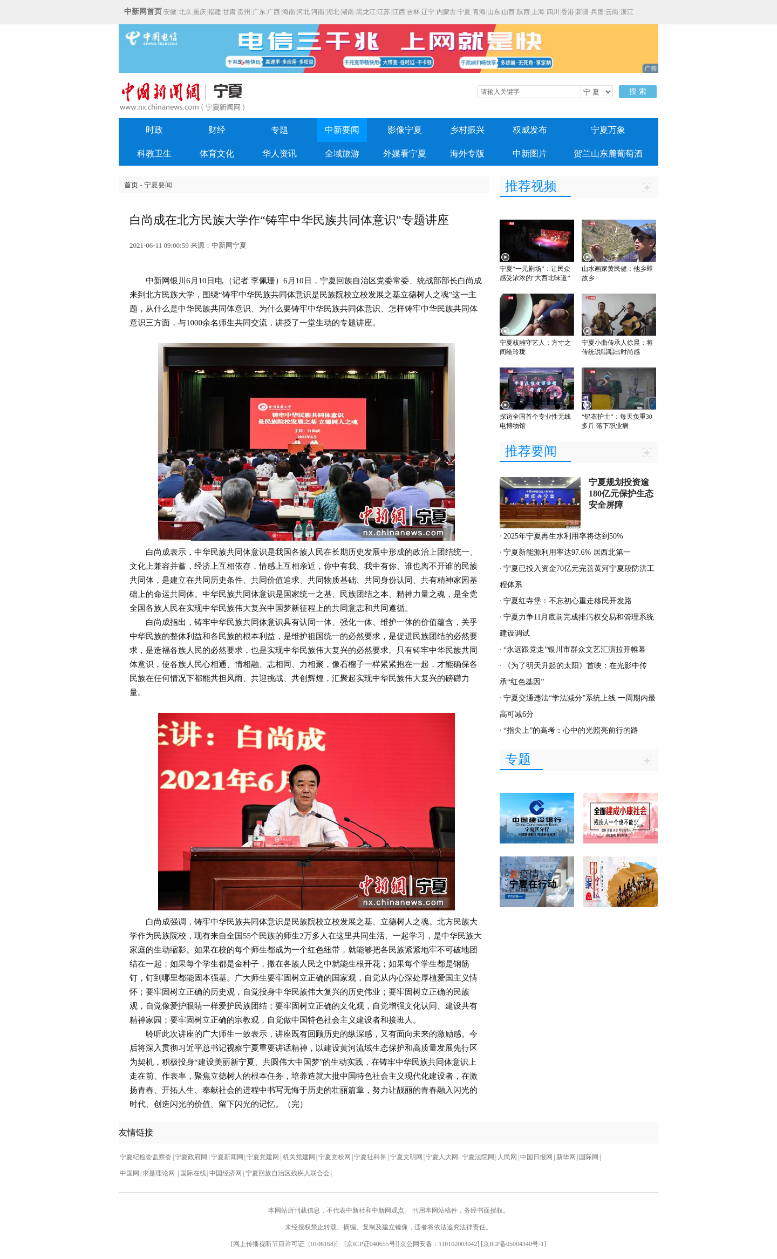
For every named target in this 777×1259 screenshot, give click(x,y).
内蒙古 (446, 12)
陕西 (523, 12)
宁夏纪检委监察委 (146, 1157)
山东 (493, 12)
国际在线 (193, 1173)
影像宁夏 (404, 129)
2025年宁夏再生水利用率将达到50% (563, 536)
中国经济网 (225, 1173)
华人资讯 (279, 153)
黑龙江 (366, 12)
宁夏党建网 (263, 1157)
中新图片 (530, 153)
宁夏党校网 (334, 1157)
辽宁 (427, 12)
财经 (217, 129)
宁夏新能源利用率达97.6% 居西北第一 (567, 552)
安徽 (169, 12)
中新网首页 (143, 12)
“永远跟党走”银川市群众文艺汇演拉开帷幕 (574, 649)
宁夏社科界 (370, 1157)
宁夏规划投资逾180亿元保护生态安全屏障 (621, 493)
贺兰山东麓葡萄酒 (608, 153)
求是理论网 (159, 1173)
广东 (259, 12)
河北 (303, 12)
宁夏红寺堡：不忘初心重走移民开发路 (567, 601)
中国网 (129, 1173)
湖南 (347, 12)
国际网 (588, 1157)
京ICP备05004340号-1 (513, 1244)
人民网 (507, 1157)
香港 (567, 12)
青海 (479, 12)
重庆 (199, 12)
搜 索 (637, 91)
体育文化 (217, 153)
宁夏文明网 (406, 1157)
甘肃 (229, 12)
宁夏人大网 (442, 1157)
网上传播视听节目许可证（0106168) (284, 1244)
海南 (288, 12)
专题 (279, 129)
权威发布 (530, 129)
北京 (185, 12)
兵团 (597, 12)
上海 (537, 12)
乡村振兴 (467, 129)
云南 (611, 12)
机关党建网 (299, 1157)
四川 (553, 12)
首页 (131, 185)
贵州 (243, 12)
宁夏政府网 (191, 1157)
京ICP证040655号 (371, 1244)
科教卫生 (154, 153)
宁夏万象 (608, 129)
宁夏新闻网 (227, 1157)
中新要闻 (342, 129)
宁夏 (464, 12)
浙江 (627, 12)
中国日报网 (536, 1157)
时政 (154, 129)
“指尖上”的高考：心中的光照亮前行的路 (570, 730)
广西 (273, 12)
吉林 (413, 12)
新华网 (566, 1157)
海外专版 (467, 153)
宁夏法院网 (478, 1157)
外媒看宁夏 (404, 153)
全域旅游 (342, 153)
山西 (508, 12)
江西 (398, 12)
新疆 (582, 12)
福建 (214, 12)
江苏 (383, 12)
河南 (317, 12)
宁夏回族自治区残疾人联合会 (288, 1173)
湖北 (332, 12)
